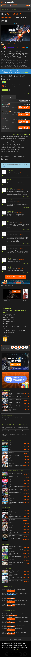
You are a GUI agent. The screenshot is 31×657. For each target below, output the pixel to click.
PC (4, 82)
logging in (5, 166)
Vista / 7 (7, 325)
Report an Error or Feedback (21, 134)
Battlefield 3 (24, 72)
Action (11, 310)
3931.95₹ (24, 127)
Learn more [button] (20, 650)
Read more (15, 68)
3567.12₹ (24, 121)
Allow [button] (13, 654)
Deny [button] (4, 654)
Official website (7, 308)
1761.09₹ (24, 107)
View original (26, 176)
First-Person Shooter (20, 310)
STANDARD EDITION (15, 90)
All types (4, 90)
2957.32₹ (24, 114)
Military (5, 312)
